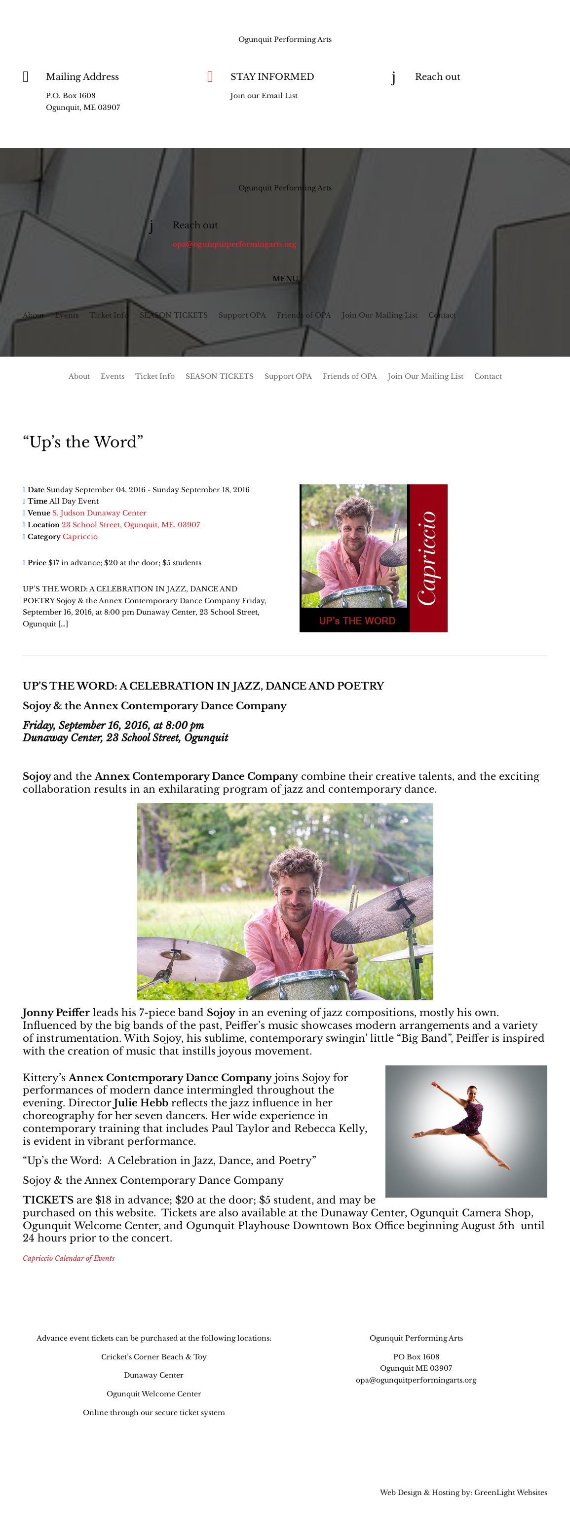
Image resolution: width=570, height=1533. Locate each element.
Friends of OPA (304, 316)
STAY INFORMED (272, 77)
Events (66, 316)
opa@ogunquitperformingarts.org (477, 95)
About (33, 316)
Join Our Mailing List (380, 316)
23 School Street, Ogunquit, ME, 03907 (131, 524)
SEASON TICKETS (174, 316)
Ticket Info (109, 316)
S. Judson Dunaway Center (99, 513)
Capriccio (80, 536)
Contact (442, 316)
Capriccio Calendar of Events (68, 1258)
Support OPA (242, 316)
